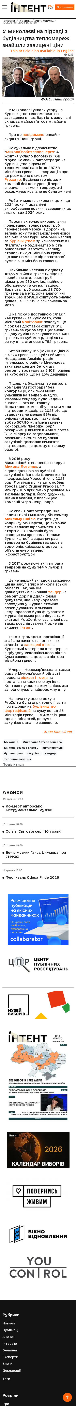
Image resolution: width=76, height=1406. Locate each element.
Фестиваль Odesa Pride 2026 (32, 877)
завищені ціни (36, 645)
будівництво (13, 753)
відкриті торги (34, 677)
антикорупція (52, 747)
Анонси (12, 792)
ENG (51, 8)
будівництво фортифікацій (30, 708)
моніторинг (32, 322)
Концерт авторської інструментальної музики (29, 808)
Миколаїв (11, 742)
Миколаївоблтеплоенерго (30, 152)
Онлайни (9, 1350)
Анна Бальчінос (58, 732)
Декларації (11, 1370)
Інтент (26, 627)
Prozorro (12, 179)
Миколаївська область (21, 747)
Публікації (10, 1330)
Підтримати (65, 7)
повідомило (33, 135)
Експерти (10, 1357)
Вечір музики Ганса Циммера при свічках (36, 854)
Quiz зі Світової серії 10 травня (34, 831)
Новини (8, 1323)
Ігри (5, 1404)
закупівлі (33, 753)
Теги (6, 1379)
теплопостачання (17, 759)
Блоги (7, 1363)
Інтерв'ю (9, 1343)
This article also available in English (42, 51)
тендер (54, 592)
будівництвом (22, 241)
